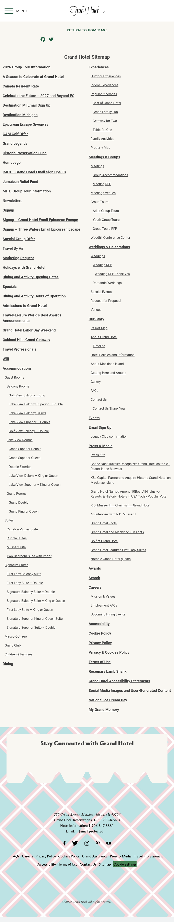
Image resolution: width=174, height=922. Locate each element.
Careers (95, 587)
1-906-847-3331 (101, 826)
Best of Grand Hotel (107, 103)
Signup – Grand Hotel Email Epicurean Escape (40, 220)
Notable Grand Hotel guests (111, 559)
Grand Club (13, 645)
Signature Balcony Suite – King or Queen (36, 601)
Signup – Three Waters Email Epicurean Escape (41, 229)
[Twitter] (75, 843)
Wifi (6, 359)
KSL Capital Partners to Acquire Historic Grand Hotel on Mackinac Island (131, 480)
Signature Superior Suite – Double (31, 627)
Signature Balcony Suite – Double (31, 592)
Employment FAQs (104, 605)
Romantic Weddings (107, 283)
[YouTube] (108, 843)
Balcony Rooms (18, 386)
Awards (95, 568)
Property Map (100, 148)
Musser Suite (16, 547)
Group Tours (99, 202)
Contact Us (99, 400)
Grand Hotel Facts (104, 523)
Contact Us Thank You (109, 408)
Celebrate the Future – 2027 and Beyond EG (38, 96)
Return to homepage (87, 30)
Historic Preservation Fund (25, 153)
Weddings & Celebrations (109, 247)
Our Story (96, 319)
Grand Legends (15, 143)
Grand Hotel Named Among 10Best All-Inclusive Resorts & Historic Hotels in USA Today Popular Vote (128, 494)
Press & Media (101, 446)
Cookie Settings (125, 864)
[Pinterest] (98, 843)
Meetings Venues (103, 193)
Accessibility (99, 624)
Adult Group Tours (106, 211)
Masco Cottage (16, 636)
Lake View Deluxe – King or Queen (33, 476)
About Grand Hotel (104, 337)
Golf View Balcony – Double (29, 431)
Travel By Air (13, 248)
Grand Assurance (94, 856)
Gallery (96, 382)
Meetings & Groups (104, 157)
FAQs (94, 391)
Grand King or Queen (23, 511)
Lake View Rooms (20, 440)
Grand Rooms (16, 494)
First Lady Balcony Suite (24, 574)
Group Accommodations (110, 175)
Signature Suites (16, 565)
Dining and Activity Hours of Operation (34, 296)
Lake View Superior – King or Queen (34, 485)
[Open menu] (15, 11)
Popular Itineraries (104, 94)
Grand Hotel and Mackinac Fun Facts (117, 532)
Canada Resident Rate (21, 86)
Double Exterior (20, 467)
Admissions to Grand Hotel (25, 305)
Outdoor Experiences (106, 76)
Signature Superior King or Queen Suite (35, 619)
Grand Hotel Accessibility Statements (119, 681)
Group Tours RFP (105, 229)
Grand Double (18, 502)
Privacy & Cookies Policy (109, 652)
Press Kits (98, 455)
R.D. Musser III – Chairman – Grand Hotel (120, 505)
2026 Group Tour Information (26, 67)
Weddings (98, 256)
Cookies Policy (69, 856)
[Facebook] (64, 843)
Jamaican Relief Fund (20, 181)
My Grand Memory (104, 709)
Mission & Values (103, 596)
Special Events (101, 292)
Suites (9, 520)
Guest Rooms (14, 377)
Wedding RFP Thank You (112, 274)
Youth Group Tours (106, 220)
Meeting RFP (102, 184)
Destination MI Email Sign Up (26, 105)
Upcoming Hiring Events (108, 614)
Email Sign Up (100, 427)
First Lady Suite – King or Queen (30, 610)
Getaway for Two (105, 121)
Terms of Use (100, 662)
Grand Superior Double (25, 449)
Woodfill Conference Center (110, 238)
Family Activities (102, 139)
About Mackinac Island (107, 364)
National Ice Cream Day (108, 700)
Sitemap (105, 864)
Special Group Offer (19, 239)
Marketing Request (18, 258)
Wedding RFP (102, 265)
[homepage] (86, 11)
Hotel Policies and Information (113, 355)
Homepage (12, 162)
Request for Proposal (106, 301)
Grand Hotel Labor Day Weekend (29, 330)
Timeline (99, 346)
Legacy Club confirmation (109, 436)
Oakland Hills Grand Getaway (26, 340)
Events (94, 418)
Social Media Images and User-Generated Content (130, 690)
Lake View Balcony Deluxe (27, 413)
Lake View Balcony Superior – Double (36, 404)
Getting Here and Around (108, 373)
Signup (8, 210)
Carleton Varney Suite (22, 529)
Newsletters (12, 201)
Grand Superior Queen (24, 458)
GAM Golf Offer (15, 134)
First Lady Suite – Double (25, 583)
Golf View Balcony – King (27, 395)
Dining (8, 664)
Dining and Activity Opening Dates (31, 277)
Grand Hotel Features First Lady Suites (118, 550)
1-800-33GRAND (106, 820)
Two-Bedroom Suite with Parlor (29, 556)
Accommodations (17, 368)
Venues (96, 310)
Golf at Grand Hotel (104, 541)
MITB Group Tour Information (27, 191)
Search (94, 578)
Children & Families (18, 654)
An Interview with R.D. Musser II (113, 514)
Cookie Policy (100, 633)
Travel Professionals (19, 349)
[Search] (168, 11)
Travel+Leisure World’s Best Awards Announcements (32, 318)
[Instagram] (86, 843)
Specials (10, 286)
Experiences (99, 67)
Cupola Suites (17, 538)
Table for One (102, 130)
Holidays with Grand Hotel (24, 267)
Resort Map (99, 328)
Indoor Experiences (104, 85)
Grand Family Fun (105, 112)
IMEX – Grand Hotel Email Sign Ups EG (34, 172)
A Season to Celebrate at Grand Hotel (33, 76)
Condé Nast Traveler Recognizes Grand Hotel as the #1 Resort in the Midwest (130, 466)
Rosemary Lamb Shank (108, 671)
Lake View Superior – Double (29, 422)
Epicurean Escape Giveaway (25, 124)
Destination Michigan (20, 115)
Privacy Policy (100, 643)
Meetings (97, 166)
